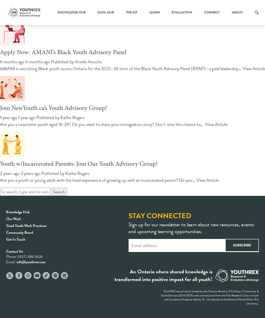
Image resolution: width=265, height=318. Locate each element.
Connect (212, 12)
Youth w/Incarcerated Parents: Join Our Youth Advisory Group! (79, 164)
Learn (154, 12)
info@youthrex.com (31, 262)
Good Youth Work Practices (26, 225)
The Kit (131, 12)
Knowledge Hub (72, 12)
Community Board (19, 232)
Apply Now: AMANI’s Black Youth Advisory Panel (63, 53)
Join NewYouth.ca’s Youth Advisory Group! (53, 108)
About (237, 12)
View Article (254, 68)
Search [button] (59, 191)
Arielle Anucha (88, 61)
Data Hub (106, 12)
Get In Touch (15, 239)
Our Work (13, 219)
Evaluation (182, 12)
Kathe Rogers (72, 117)
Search (257, 15)
